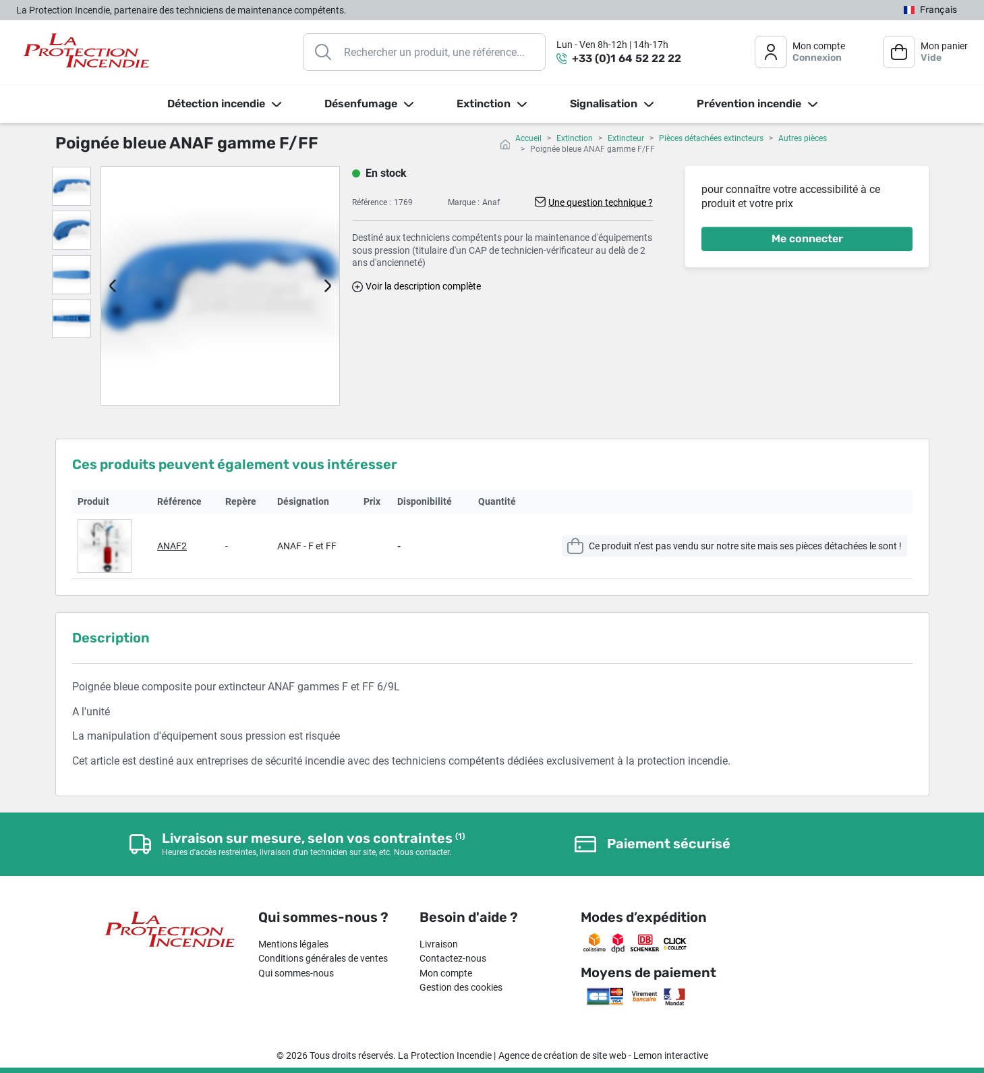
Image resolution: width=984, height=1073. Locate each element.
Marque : (464, 202)
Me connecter (807, 238)
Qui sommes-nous (296, 973)
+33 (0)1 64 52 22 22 (626, 58)
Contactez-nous (452, 958)
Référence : (371, 202)
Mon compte (445, 973)
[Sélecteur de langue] (930, 10)
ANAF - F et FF (307, 546)
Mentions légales (293, 944)
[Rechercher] (424, 52)
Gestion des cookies (460, 987)
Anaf (491, 202)
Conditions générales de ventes (323, 958)
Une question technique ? (600, 202)
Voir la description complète (423, 286)
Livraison (438, 944)
